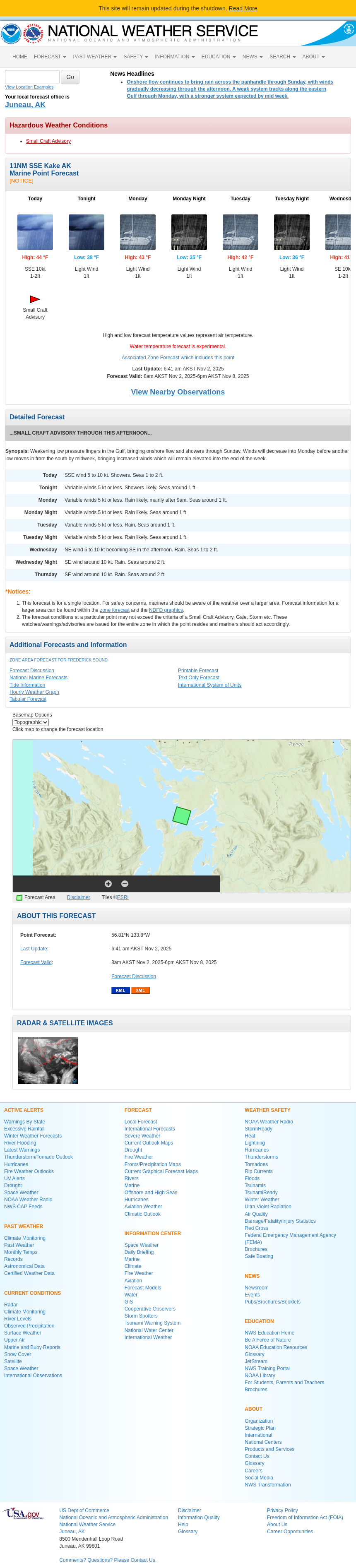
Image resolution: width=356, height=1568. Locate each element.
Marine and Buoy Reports (32, 1347)
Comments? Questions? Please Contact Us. (107, 1560)
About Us (277, 1524)
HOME (19, 57)
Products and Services (269, 1449)
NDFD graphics (166, 610)
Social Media (259, 1478)
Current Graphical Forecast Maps (161, 1171)
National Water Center (149, 1330)
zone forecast (115, 610)
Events (252, 1295)
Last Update (33, 949)
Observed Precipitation (29, 1326)
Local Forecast (141, 1122)
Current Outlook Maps (149, 1143)
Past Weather (19, 1245)
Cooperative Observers (150, 1309)
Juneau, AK (25, 105)
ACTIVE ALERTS (23, 1110)
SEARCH (282, 57)
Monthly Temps (20, 1252)
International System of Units (209, 685)
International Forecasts (150, 1129)
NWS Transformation (268, 1485)
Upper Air (14, 1340)
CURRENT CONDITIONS (32, 1293)
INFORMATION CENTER (153, 1233)
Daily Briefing (139, 1252)
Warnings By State (24, 1122)
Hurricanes (16, 1164)
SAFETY (135, 57)
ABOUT (314, 57)
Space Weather (21, 1192)
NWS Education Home (269, 1333)
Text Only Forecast (198, 678)
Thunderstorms (261, 1157)
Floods (252, 1178)
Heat (250, 1136)
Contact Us (257, 1456)
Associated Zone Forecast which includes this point (178, 358)
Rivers (132, 1178)
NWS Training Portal (267, 1368)
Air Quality (256, 1214)
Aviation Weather (143, 1207)
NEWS (253, 57)
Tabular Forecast (28, 699)
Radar (11, 1305)
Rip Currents (258, 1171)
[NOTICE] (22, 181)
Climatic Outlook (143, 1214)
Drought (13, 1185)
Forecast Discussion (32, 670)
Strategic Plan (260, 1428)
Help (183, 1524)
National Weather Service (87, 1524)
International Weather (148, 1337)
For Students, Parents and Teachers (284, 1382)
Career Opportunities (290, 1531)
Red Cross (256, 1228)
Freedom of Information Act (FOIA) (305, 1517)
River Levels (17, 1319)
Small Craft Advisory (48, 141)
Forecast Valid (36, 962)
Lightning (255, 1143)
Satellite (13, 1361)
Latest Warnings (22, 1150)
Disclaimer (78, 897)
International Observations (33, 1375)
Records (13, 1259)
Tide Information (27, 685)
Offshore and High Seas (151, 1192)
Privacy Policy (282, 1510)
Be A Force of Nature (268, 1340)
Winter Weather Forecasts (33, 1136)
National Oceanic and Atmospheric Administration (113, 1517)
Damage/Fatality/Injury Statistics (280, 1221)
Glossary (254, 1354)
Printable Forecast (198, 670)
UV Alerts (14, 1178)
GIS (129, 1302)
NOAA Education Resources (276, 1347)
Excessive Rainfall (24, 1129)
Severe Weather (143, 1136)
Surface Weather (22, 1333)
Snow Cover (17, 1354)
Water (131, 1295)
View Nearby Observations (178, 392)
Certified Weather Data (29, 1273)
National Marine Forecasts (38, 678)
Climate (133, 1266)
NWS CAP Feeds (23, 1207)
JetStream (256, 1361)
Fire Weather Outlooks (29, 1171)
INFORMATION (175, 57)
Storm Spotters (141, 1316)
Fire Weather (139, 1157)
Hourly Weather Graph (34, 692)
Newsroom (256, 1288)
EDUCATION (219, 57)
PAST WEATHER (95, 57)
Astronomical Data (24, 1266)
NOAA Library (260, 1375)
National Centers (263, 1442)
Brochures (256, 1249)
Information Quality (199, 1517)
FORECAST (50, 57)
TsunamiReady (261, 1192)
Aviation (133, 1281)
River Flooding (20, 1143)
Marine (132, 1185)
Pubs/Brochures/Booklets (273, 1302)
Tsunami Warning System (153, 1323)
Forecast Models (143, 1288)
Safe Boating (259, 1256)
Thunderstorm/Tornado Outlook (38, 1157)
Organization (259, 1421)
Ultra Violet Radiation (268, 1207)
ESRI (123, 897)
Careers (253, 1471)
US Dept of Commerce (84, 1510)
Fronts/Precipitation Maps (153, 1164)
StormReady (258, 1129)
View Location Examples (29, 86)
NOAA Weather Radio (28, 1199)
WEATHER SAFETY (267, 1110)
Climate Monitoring (25, 1238)
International (258, 1435)
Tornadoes (256, 1164)
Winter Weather (262, 1199)
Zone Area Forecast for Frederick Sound (59, 660)
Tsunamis (255, 1185)
